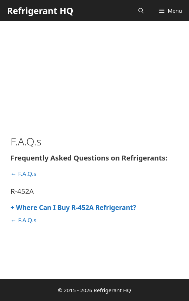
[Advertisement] (94, 74)
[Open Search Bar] (141, 10)
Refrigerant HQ (40, 11)
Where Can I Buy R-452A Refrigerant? (73, 207)
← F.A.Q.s (24, 174)
